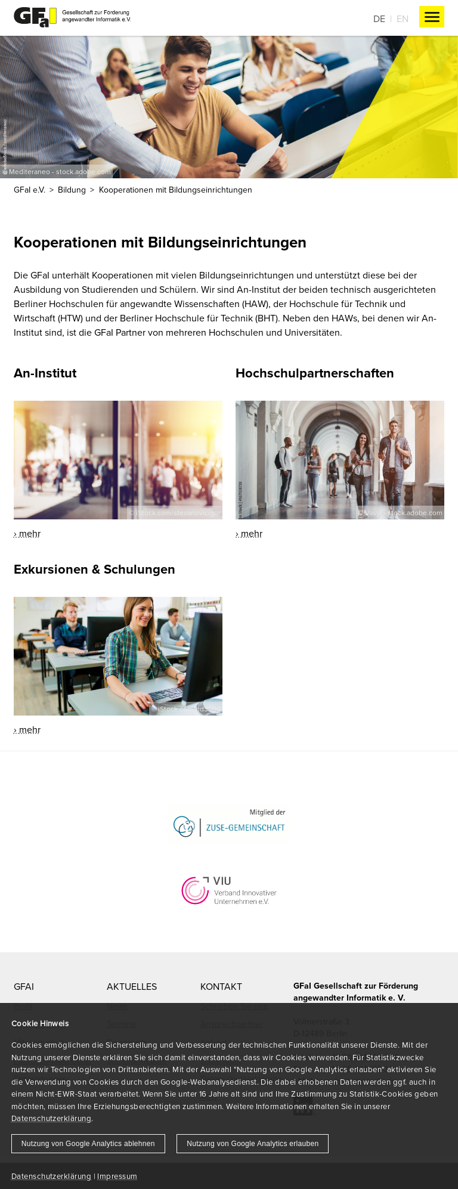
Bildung (72, 190)
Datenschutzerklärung (51, 1118)
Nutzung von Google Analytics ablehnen (88, 1144)
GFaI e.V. (29, 190)
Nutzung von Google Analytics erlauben (252, 1144)
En (403, 18)
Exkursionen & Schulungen (94, 568)
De (379, 18)
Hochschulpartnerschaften (315, 372)
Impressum (117, 1176)
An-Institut (45, 372)
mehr (30, 533)
